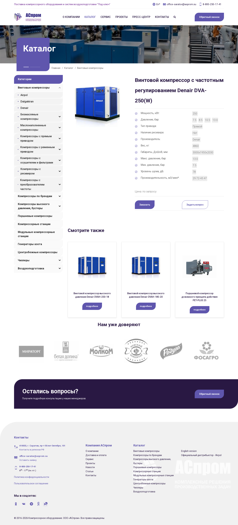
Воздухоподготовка (31, 268)
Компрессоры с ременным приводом (37, 149)
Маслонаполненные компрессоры (33, 127)
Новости (90, 467)
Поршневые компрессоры (35, 216)
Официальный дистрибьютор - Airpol (201, 455)
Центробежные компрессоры (37, 252)
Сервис (105, 17)
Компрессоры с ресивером (30, 171)
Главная (56, 68)
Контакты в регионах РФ (31, 449)
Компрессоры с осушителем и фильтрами (36, 160)
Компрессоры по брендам (35, 196)
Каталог (90, 17)
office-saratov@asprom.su (179, 4)
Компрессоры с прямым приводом (36, 138)
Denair (24, 108)
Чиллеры (23, 260)
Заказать (144, 204)
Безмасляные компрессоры (29, 116)
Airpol (24, 95)
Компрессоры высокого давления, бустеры (34, 206)
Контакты (162, 17)
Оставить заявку (28, 460)
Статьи (89, 471)
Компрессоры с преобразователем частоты (32, 185)
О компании (71, 17)
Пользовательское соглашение (31, 483)
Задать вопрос (195, 204)
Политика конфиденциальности (31, 477)
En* (156, 4)
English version (189, 451)
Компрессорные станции (34, 224)
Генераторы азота (30, 244)
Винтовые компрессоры (90, 68)
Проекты (121, 17)
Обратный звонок (209, 17)
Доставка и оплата (96, 455)
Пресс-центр (141, 17)
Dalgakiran (27, 101)
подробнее (92, 306)
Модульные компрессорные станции (36, 234)
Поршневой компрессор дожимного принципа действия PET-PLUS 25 (199, 297)
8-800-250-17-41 (210, 4)
